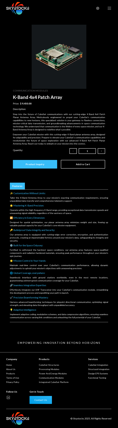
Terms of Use (12, 377)
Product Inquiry (35, 164)
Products (10, 373)
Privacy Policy (12, 382)
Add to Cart (83, 164)
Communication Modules (51, 377)
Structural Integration (98, 369)
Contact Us (40, 399)
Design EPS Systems (98, 373)
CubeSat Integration (98, 365)
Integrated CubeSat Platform (54, 382)
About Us (10, 369)
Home (9, 365)
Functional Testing (97, 377)
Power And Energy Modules (53, 373)
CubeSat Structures (49, 365)
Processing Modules (49, 369)
